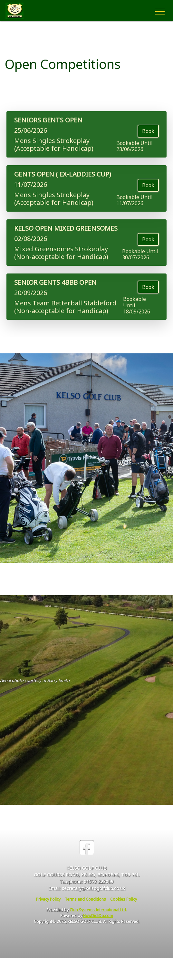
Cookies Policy (123, 899)
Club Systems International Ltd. (98, 910)
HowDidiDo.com (98, 915)
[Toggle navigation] (159, 10)
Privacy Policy (48, 899)
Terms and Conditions (85, 899)
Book (148, 131)
